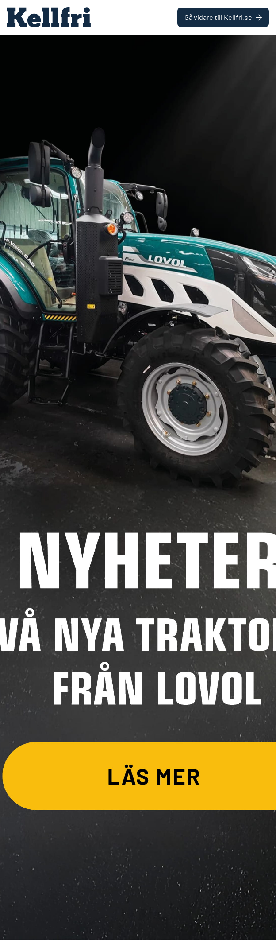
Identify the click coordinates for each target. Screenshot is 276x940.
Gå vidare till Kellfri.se (223, 17)
